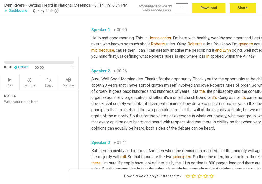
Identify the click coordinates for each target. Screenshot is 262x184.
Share (243, 8)
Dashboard (15, 11)
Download (208, 8)
